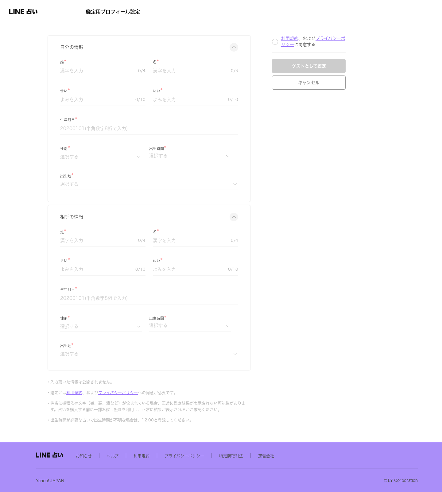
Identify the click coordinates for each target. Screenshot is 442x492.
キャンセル (347, 82)
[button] (38, 12)
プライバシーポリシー (156, 393)
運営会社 (316, 456)
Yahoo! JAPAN (100, 480)
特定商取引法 (281, 456)
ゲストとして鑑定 (347, 66)
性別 (102, 148)
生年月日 (105, 120)
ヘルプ (163, 456)
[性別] (139, 156)
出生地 (103, 176)
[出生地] (187, 184)
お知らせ (134, 456)
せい (102, 91)
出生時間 (194, 148)
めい (194, 91)
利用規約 (112, 393)
